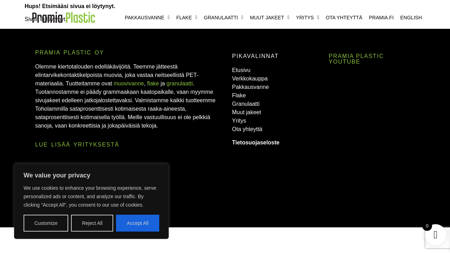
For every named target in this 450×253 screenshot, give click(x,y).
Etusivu (241, 70)
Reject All (92, 223)
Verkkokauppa (250, 79)
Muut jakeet (269, 17)
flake (153, 83)
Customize (46, 223)
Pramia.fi (381, 17)
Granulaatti (223, 17)
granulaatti (180, 83)
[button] (147, 18)
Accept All (137, 223)
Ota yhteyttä (344, 17)
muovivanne (129, 83)
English (411, 17)
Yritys (307, 17)
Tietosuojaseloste (255, 142)
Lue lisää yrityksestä (77, 145)
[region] (91, 201)
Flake (186, 17)
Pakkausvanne (147, 17)
